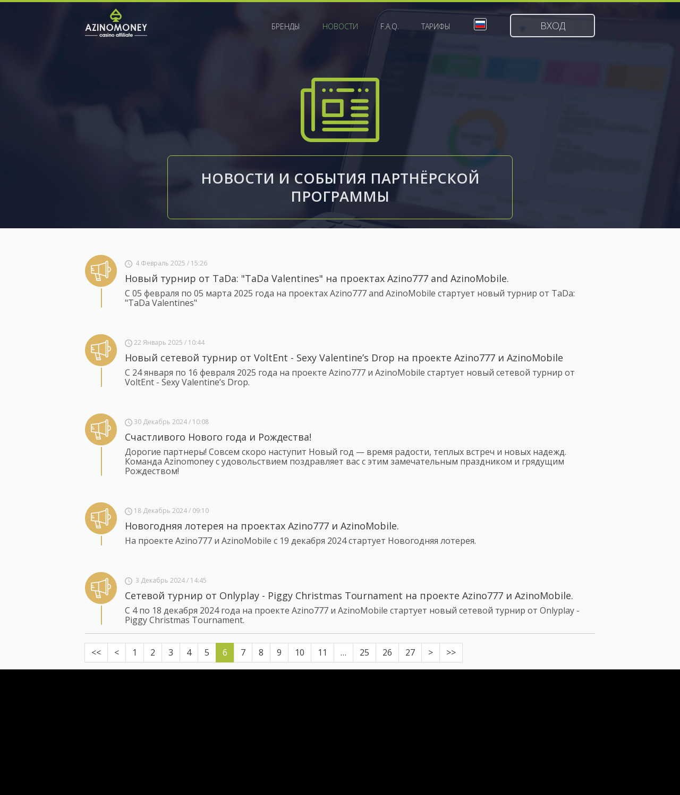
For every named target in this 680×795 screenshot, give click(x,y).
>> (451, 652)
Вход (552, 25)
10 (299, 652)
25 (364, 652)
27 (410, 652)
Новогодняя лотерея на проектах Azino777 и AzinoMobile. (262, 525)
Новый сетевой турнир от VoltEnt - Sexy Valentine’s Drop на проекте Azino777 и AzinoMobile (344, 357)
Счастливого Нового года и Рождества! (218, 436)
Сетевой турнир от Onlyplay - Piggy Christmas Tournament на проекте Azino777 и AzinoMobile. (349, 595)
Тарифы (435, 26)
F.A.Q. (389, 26)
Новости (340, 26)
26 (387, 652)
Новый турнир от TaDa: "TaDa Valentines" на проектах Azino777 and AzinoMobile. (317, 278)
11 (322, 652)
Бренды (285, 26)
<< (96, 652)
